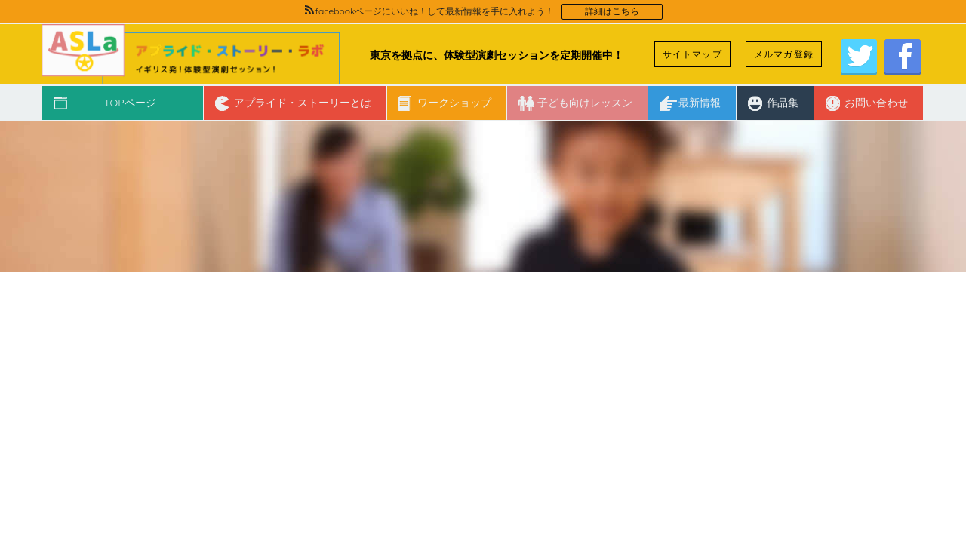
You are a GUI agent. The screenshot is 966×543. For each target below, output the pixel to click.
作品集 (782, 102)
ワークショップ (454, 102)
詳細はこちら (612, 11)
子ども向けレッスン (584, 102)
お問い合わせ (876, 102)
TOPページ (129, 102)
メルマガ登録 (784, 54)
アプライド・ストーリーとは (302, 102)
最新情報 (699, 102)
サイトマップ (692, 54)
